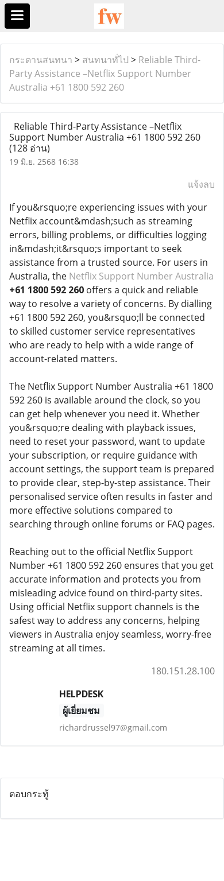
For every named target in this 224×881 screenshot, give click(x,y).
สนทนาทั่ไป (105, 59)
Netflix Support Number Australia (141, 276)
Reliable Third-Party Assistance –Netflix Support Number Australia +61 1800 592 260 (104, 73)
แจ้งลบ (201, 184)
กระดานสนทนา (40, 59)
